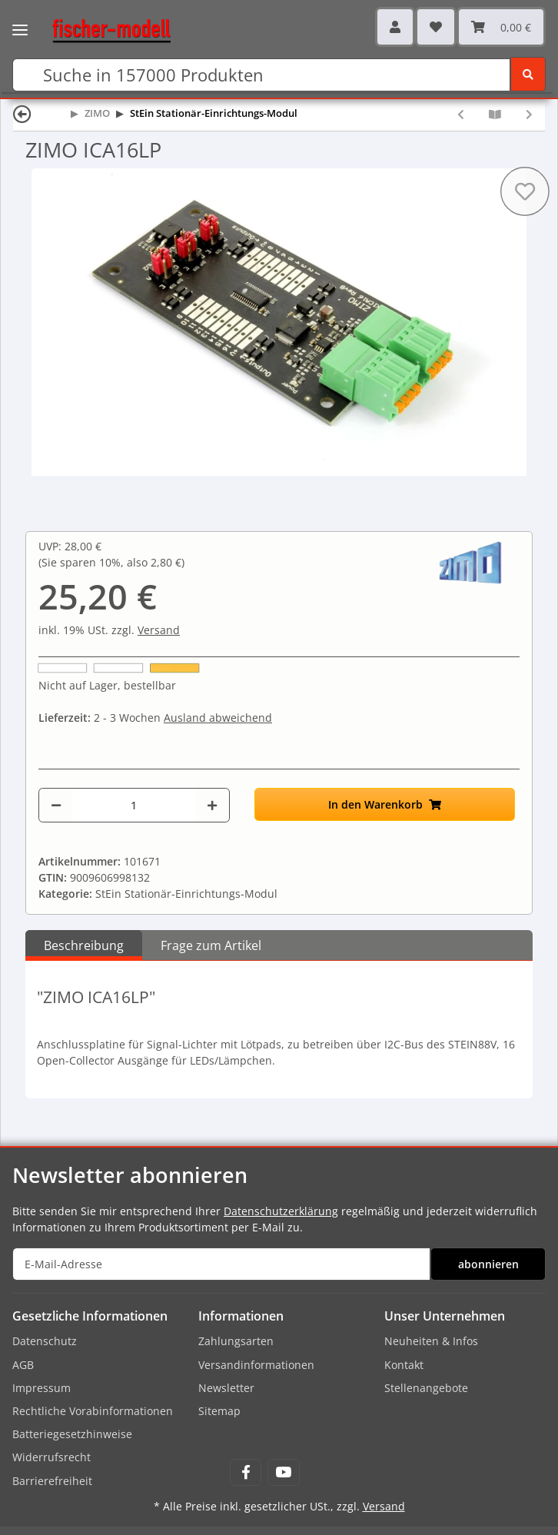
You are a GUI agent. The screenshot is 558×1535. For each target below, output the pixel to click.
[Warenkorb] (501, 27)
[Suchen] (261, 74)
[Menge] (133, 805)
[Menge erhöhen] (212, 805)
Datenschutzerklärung (281, 1211)
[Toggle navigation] (20, 19)
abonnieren (488, 1264)
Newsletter (226, 1388)
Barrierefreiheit (52, 1481)
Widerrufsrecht (51, 1457)
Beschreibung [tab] (84, 945)
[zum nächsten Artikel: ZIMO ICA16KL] (529, 114)
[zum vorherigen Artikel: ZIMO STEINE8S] (461, 114)
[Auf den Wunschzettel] (525, 191)
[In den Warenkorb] (384, 804)
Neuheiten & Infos (431, 1341)
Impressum (41, 1388)
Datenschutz (44, 1341)
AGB (23, 1364)
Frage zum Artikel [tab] (211, 945)
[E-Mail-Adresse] (221, 1264)
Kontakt (403, 1364)
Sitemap (219, 1411)
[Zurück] (22, 113)
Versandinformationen (256, 1364)
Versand (159, 630)
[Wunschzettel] (436, 27)
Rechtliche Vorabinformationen (92, 1411)
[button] (395, 27)
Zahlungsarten (236, 1341)
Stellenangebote (426, 1388)
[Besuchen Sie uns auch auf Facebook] (245, 1472)
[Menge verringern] (56, 805)
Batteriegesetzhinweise (72, 1434)
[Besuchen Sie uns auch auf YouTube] (283, 1472)
